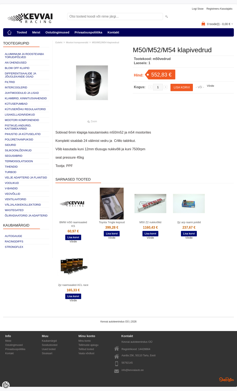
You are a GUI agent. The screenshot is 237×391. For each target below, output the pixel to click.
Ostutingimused (57, 32)
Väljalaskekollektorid (23, 204)
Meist (36, 32)
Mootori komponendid (22, 120)
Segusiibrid (13, 155)
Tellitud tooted (86, 349)
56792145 (127, 362)
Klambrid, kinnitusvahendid (26, 98)
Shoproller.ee (226, 379)
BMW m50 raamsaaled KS (73, 224)
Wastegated (14, 210)
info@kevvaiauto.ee (133, 370)
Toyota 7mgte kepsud (112, 222)
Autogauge (13, 236)
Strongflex (14, 246)
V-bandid (11, 188)
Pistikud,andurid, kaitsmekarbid (18, 127)
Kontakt (113, 32)
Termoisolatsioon (19, 161)
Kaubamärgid (49, 340)
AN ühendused (16, 62)
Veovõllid (12, 193)
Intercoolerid (16, 87)
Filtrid (10, 82)
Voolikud (12, 183)
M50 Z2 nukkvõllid (150, 222)
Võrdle (210, 85)
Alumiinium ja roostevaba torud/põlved (24, 55)
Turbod (10, 172)
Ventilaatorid (15, 199)
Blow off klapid (17, 68)
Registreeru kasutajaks (219, 8)
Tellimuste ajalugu (88, 345)
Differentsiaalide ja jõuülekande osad (20, 75)
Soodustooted (49, 345)
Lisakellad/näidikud (20, 114)
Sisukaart (47, 353)
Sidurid (10, 144)
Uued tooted (48, 349)
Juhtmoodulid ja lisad (22, 92)
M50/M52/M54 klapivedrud (105, 42)
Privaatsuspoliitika (88, 32)
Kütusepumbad (16, 103)
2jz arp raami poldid (189, 222)
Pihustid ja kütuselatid (23, 134)
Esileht (58, 42)
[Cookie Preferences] (6, 385)
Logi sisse (198, 8)
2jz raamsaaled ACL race (73, 285)
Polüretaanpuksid (19, 139)
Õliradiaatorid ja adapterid (26, 215)
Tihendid (11, 166)
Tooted (22, 32)
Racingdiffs (14, 241)
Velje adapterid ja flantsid (26, 177)
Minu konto (84, 340)
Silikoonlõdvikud (18, 150)
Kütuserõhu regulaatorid (25, 109)
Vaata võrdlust (86, 353)
